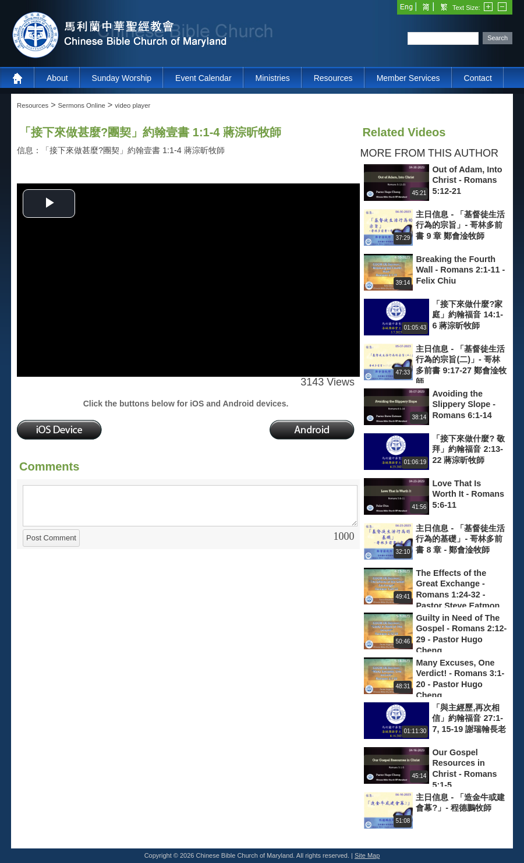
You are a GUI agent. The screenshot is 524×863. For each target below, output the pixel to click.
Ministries (273, 78)
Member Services (408, 78)
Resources (333, 78)
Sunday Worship (121, 78)
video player (132, 105)
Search (497, 37)
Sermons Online (81, 105)
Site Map (367, 855)
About (57, 78)
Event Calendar (203, 78)
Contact (478, 78)
